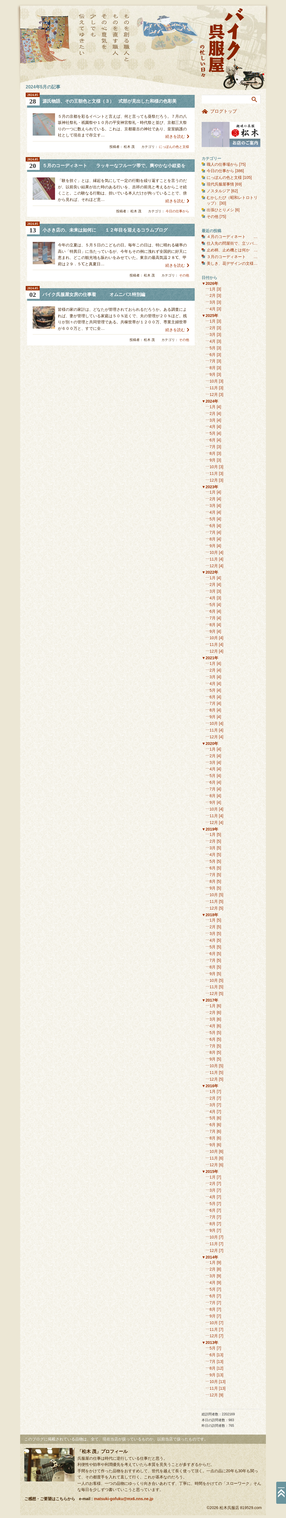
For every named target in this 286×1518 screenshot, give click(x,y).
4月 (212, 309)
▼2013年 (210, 1342)
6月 (212, 354)
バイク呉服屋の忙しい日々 (222, 43)
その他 (184, 275)
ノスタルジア (218, 191)
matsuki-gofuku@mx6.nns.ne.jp (123, 1499)
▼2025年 (210, 315)
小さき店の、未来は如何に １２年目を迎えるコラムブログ (105, 230)
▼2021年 (210, 658)
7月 (212, 361)
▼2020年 (210, 743)
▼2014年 (210, 1257)
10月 (213, 381)
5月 (212, 348)
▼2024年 (210, 401)
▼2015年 (210, 1171)
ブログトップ (223, 111)
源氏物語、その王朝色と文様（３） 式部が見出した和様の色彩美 (109, 101)
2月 (212, 295)
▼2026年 (210, 283)
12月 (213, 394)
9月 (212, 374)
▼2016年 (210, 1086)
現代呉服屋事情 (220, 184)
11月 (213, 388)
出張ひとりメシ (220, 210)
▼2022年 (210, 572)
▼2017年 (210, 1000)
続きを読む (175, 136)
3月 (212, 302)
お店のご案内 (231, 134)
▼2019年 (210, 829)
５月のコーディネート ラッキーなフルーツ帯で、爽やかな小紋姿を (113, 165)
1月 (212, 289)
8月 (212, 367)
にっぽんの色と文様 (174, 147)
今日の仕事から (177, 211)
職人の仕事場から (222, 164)
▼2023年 (210, 487)
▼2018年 (210, 915)
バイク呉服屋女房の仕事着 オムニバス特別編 (93, 294)
